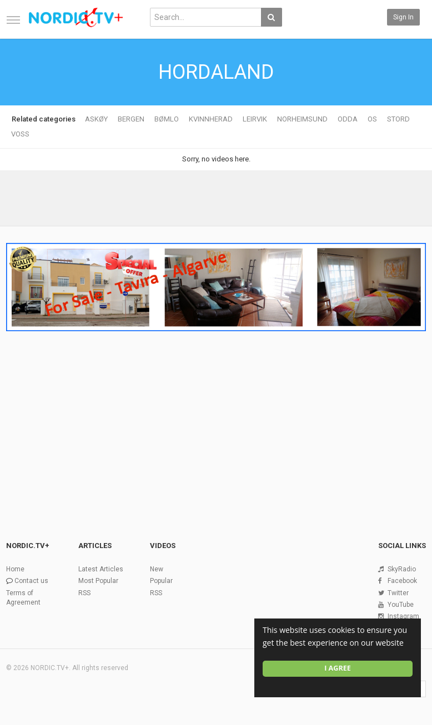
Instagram (403, 616)
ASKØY (96, 119)
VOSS (20, 134)
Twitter (398, 593)
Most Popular (98, 581)
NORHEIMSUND (302, 119)
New (156, 569)
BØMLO (166, 119)
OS (372, 119)
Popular (161, 581)
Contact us (31, 581)
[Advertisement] (216, 418)
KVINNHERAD (211, 119)
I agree (337, 668)
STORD (398, 119)
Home (15, 569)
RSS (84, 593)
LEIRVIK (255, 119)
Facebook (402, 581)
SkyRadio (402, 569)
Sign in (403, 17)
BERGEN (131, 119)
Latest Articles (100, 569)
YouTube (401, 605)
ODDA (348, 119)
